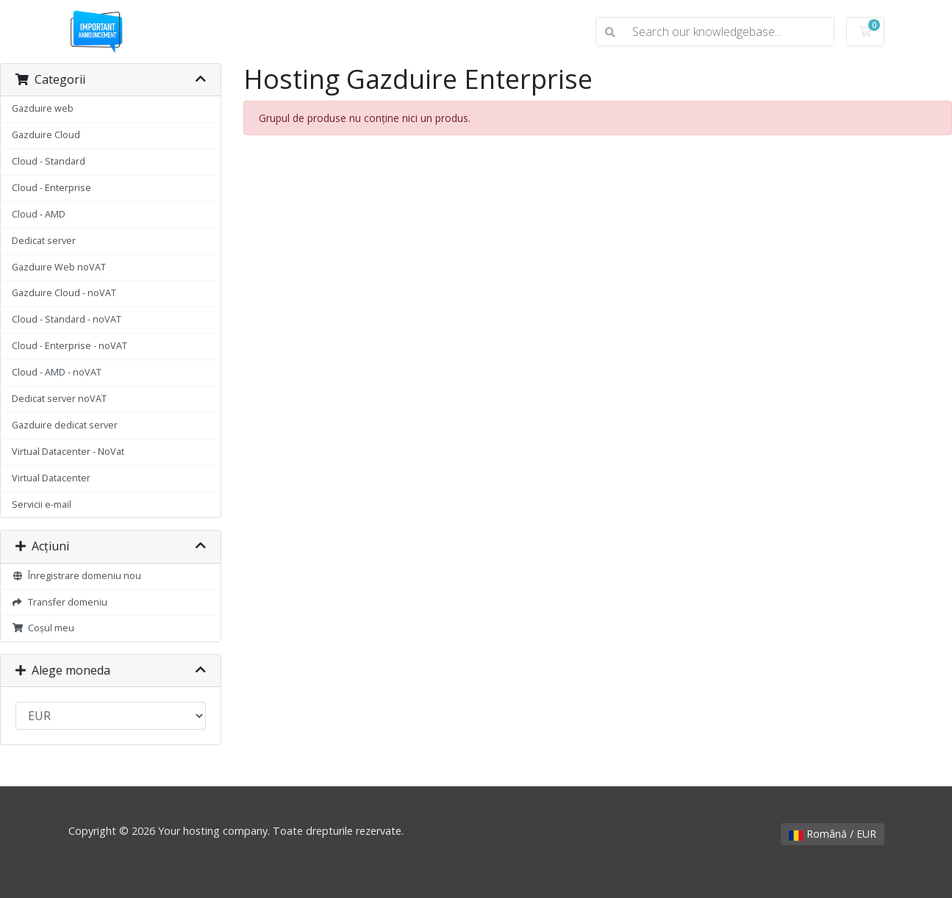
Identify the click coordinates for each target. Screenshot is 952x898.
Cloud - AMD (38, 214)
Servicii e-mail (41, 504)
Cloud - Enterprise (51, 188)
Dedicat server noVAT (59, 398)
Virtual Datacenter (51, 478)
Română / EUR (832, 834)
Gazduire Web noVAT (59, 267)
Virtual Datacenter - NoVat (68, 451)
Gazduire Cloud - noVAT (64, 293)
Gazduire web (43, 108)
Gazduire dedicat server (65, 425)
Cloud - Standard (48, 161)
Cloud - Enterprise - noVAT (69, 346)
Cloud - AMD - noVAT (56, 372)
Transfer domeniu (59, 602)
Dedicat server (44, 240)
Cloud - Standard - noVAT (66, 319)
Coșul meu (43, 628)
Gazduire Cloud (46, 135)
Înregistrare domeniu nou (76, 576)
